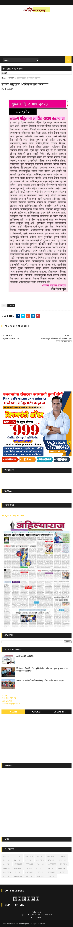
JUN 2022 (6, 860)
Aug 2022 (28, 868)
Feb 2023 (62, 856)
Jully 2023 (18, 860)
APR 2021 (40, 872)
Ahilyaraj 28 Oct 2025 (25, 656)
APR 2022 (29, 864)
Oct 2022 (18, 872)
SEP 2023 (63, 864)
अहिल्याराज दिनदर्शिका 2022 (11, 704)
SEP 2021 (52, 876)
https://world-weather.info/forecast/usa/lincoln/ (36, 479)
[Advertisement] (36, 35)
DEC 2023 (7, 872)
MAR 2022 (18, 864)
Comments (60, 712)
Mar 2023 (29, 856)
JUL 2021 (62, 872)
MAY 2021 (29, 876)
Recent (13, 712)
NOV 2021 (51, 860)
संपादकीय (11, 78)
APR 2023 (40, 860)
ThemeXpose (24, 923)
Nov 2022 (41, 876)
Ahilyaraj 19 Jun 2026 (12, 515)
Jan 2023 (6, 868)
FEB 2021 (51, 872)
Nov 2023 (40, 864)
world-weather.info (36, 476)
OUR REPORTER (8, 698)
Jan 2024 (61, 868)
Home (3, 78)
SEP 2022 (51, 868)
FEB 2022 (40, 856)
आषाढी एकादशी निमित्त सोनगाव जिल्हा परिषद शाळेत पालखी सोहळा (40, 681)
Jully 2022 (62, 860)
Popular (36, 712)
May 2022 (17, 868)
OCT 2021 (40, 868)
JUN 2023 (29, 860)
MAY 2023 (51, 856)
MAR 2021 (18, 876)
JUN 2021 (6, 876)
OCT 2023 (52, 864)
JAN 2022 (18, 856)
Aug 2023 (7, 864)
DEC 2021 (7, 856)
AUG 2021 (29, 872)
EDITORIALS (6, 701)
